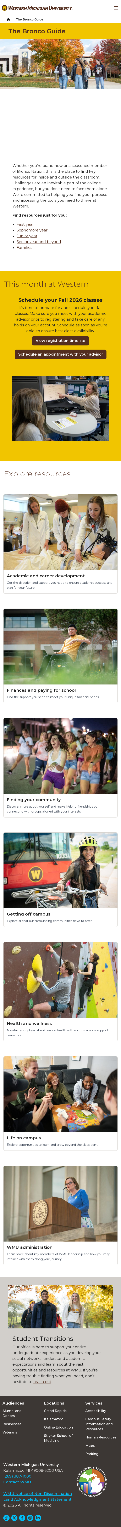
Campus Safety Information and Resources (99, 1424)
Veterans (9, 1432)
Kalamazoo (54, 1419)
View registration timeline (60, 340)
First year (25, 224)
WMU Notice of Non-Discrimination (37, 1493)
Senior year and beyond (39, 242)
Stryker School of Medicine (58, 1438)
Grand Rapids (55, 1411)
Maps (90, 1446)
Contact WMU (17, 1482)
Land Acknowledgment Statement (37, 1499)
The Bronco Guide (37, 31)
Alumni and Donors (12, 1413)
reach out (42, 1382)
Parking (91, 1454)
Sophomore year (32, 230)
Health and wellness (29, 1023)
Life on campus (24, 1137)
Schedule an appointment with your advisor (60, 354)
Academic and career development (46, 575)
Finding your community (34, 799)
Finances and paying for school (41, 690)
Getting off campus (28, 914)
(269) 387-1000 (17, 1476)
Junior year (27, 236)
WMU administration (30, 1247)
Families (24, 247)
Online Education (58, 1427)
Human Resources (100, 1437)
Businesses (12, 1424)
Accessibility (95, 1411)
